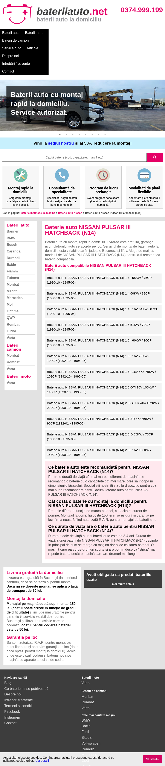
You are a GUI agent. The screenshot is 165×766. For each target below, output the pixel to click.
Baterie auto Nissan (70, 182)
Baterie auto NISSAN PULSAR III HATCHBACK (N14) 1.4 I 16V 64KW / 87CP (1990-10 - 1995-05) (102, 280)
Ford (85, 701)
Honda (86, 735)
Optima (12, 280)
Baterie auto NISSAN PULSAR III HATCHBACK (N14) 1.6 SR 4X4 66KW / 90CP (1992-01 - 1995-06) (100, 390)
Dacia (85, 695)
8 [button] (105, 103)
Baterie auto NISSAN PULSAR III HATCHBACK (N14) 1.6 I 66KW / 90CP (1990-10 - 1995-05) (99, 312)
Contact (41, 40)
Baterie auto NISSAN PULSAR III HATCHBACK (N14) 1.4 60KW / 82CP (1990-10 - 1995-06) (98, 265)
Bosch (12, 214)
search (154, 126)
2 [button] (66, 103)
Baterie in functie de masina (38, 182)
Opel (85, 729)
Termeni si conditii (18, 675)
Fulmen (13, 247)
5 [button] (86, 103)
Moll (10, 273)
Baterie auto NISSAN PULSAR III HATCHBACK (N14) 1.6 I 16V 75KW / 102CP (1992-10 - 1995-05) (98, 327)
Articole (111, 33)
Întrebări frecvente (16, 40)
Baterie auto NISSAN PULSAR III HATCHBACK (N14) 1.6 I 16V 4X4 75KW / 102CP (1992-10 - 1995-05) (101, 343)
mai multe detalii (123, 553)
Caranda (13, 220)
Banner (12, 200)
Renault (87, 718)
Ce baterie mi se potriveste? (26, 658)
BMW (11, 207)
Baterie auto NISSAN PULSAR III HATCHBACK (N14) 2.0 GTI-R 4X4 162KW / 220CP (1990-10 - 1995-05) (103, 374)
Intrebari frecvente (18, 669)
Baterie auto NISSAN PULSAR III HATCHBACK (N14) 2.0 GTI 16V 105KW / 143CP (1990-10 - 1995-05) (101, 359)
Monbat (13, 253)
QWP (11, 287)
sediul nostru (61, 112)
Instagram (12, 686)
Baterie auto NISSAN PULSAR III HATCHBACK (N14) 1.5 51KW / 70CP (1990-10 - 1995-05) (98, 296)
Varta (11, 307)
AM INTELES (152, 759)
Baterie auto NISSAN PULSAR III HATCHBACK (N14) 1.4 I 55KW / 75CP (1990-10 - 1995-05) (99, 249)
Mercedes (15, 267)
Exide (11, 234)
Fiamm (12, 240)
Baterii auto (11, 33)
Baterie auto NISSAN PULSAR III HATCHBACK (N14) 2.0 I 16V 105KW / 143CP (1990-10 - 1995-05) (99, 421)
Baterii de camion (62, 33)
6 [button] (92, 103)
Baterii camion (14, 316)
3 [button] (73, 103)
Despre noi (130, 33)
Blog (7, 652)
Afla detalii (42, 760)
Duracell (13, 227)
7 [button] (98, 103)
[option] (82, 74)
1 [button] (60, 103)
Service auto (90, 33)
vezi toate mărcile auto (99, 741)
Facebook (12, 681)
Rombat (13, 293)
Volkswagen (90, 712)
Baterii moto (34, 33)
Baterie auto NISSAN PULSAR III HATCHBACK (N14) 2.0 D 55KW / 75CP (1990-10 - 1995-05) (100, 406)
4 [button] (79, 103)
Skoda (86, 707)
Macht (12, 260)
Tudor (11, 300)
